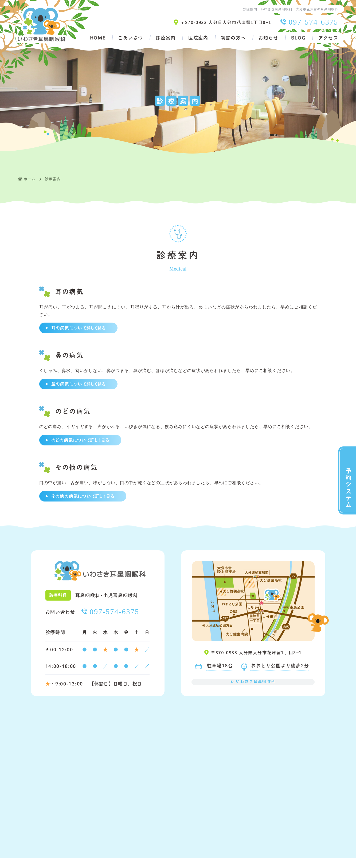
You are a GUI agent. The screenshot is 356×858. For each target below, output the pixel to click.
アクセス (328, 38)
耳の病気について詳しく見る (78, 328)
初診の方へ (233, 38)
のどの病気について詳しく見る (80, 440)
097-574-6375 (313, 22)
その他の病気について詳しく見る (82, 496)
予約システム (348, 487)
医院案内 (198, 38)
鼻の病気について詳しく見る (78, 384)
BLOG (298, 38)
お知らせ (269, 38)
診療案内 (166, 38)
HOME (98, 38)
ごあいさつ (130, 38)
